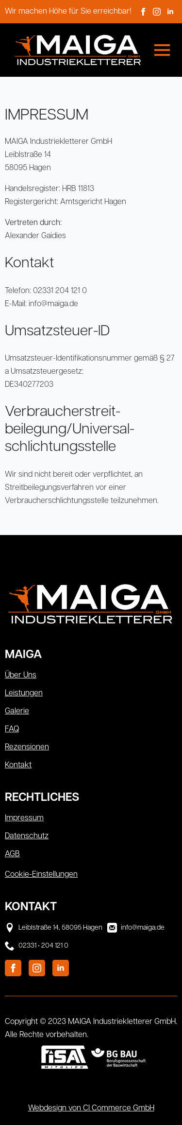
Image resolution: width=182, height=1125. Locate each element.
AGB (12, 854)
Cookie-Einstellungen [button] (41, 875)
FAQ (12, 729)
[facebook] (143, 11)
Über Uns (20, 675)
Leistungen (24, 693)
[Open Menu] (162, 50)
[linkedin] (170, 11)
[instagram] (157, 11)
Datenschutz (27, 836)
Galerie (17, 711)
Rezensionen (27, 747)
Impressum (24, 818)
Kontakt (18, 765)
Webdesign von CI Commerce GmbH (91, 1108)
